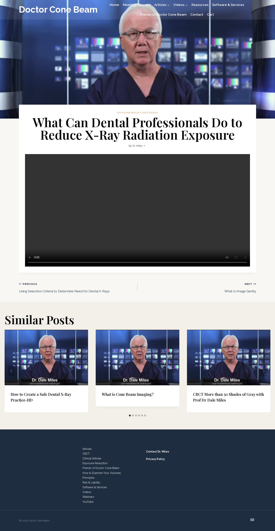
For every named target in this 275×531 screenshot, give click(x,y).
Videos (153, 112)
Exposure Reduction (131, 112)
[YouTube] (252, 520)
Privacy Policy (155, 459)
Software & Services (228, 5)
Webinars (88, 496)
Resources (200, 5)
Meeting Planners (136, 5)
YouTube (87, 501)
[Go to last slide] (11, 371)
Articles (87, 448)
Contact (196, 14)
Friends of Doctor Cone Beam (163, 14)
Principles (88, 477)
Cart (210, 14)
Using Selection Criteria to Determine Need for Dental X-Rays (76, 287)
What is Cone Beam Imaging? (128, 394)
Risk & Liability (91, 482)
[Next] (263, 371)
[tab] (130, 415)
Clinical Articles (91, 458)
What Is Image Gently (198, 287)
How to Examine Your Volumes (101, 472)
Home (114, 5)
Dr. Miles (137, 145)
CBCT (86, 453)
